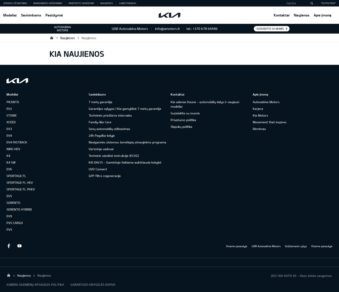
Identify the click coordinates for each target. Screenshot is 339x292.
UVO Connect (98, 169)
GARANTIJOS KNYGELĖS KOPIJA (92, 284)
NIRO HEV (13, 149)
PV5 (9, 229)
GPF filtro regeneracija (105, 176)
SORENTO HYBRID (19, 209)
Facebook (8, 246)
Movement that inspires (269, 122)
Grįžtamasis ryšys (296, 246)
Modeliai (10, 15)
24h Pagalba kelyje (102, 135)
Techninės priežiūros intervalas (110, 115)
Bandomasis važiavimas (47, 3)
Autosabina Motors (266, 102)
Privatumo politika (183, 120)
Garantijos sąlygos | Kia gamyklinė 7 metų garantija (125, 108)
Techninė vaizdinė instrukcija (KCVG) (114, 155)
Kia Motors (260, 115)
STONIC (11, 115)
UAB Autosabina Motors (266, 246)
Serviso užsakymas (15, 3)
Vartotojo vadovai (101, 149)
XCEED (11, 122)
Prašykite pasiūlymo (81, 3)
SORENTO (13, 202)
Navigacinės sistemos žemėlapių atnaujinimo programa (127, 142)
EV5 (9, 196)
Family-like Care (100, 122)
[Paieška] (312, 3)
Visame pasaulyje (236, 246)
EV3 (9, 129)
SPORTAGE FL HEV (19, 182)
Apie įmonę (322, 15)
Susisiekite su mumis (270, 28)
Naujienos (301, 15)
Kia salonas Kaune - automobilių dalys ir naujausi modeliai (205, 104)
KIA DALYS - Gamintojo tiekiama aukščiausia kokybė (125, 162)
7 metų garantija (100, 102)
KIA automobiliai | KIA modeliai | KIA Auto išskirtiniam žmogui (52, 38)
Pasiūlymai (54, 15)
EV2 (9, 108)
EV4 (9, 135)
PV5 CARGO (14, 223)
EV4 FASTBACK (16, 142)
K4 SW (11, 162)
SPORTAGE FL (16, 176)
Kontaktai (281, 15)
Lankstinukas (127, 3)
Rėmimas (259, 129)
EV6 (9, 169)
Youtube (19, 246)
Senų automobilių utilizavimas (109, 129)
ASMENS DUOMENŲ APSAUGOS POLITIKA (35, 284)
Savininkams (31, 15)
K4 (8, 155)
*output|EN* (328, 3)
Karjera (258, 108)
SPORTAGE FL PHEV (20, 189)
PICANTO (12, 102)
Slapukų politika (181, 126)
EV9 (9, 216)
